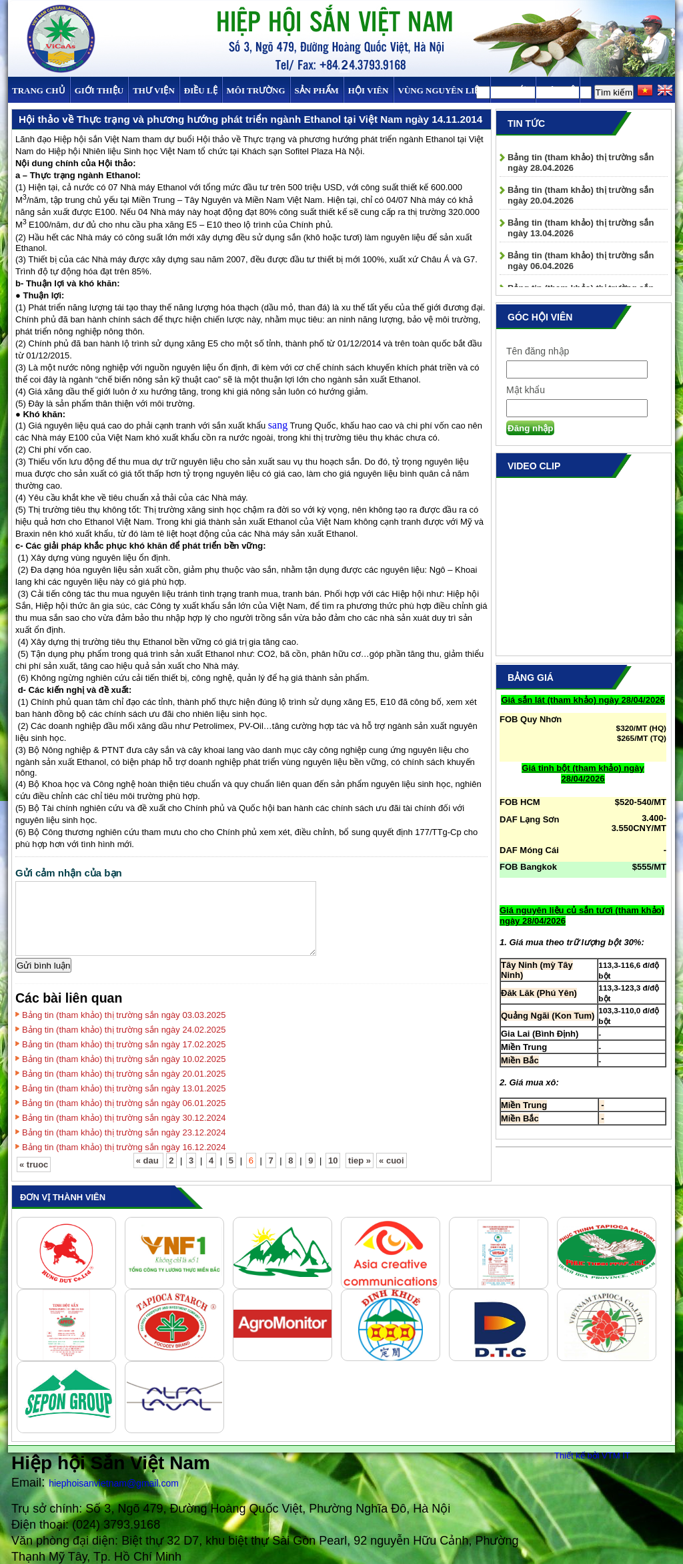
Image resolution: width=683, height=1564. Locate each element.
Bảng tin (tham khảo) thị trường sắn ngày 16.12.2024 (124, 1147)
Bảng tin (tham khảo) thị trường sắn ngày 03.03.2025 (124, 1015)
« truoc (33, 1164)
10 (332, 1160)
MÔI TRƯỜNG (256, 90)
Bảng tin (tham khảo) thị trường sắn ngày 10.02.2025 (124, 1059)
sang (277, 425)
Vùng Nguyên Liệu (442, 90)
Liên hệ (557, 90)
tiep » (359, 1160)
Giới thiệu (99, 90)
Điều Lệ (200, 90)
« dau (148, 1160)
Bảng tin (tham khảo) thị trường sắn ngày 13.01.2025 (124, 1088)
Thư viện (154, 90)
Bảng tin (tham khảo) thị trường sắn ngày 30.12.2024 (124, 1118)
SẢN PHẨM (317, 90)
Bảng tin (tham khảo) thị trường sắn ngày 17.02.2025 (124, 1044)
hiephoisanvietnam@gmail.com (114, 1483)
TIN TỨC (513, 90)
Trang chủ (38, 90)
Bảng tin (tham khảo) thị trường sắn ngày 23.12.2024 (124, 1132)
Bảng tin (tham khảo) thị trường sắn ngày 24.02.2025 (124, 1030)
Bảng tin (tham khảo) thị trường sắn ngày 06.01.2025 (124, 1103)
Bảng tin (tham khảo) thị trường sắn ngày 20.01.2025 (124, 1074)
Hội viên (368, 90)
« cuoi (391, 1160)
